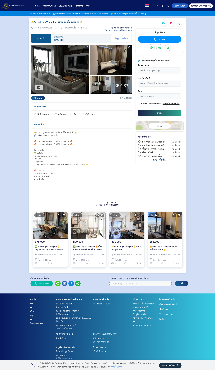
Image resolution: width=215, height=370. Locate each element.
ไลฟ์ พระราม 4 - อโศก (101, 303)
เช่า (31, 307)
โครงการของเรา (36, 323)
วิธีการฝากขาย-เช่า (166, 314)
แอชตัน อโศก (61, 355)
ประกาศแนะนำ (49, 5)
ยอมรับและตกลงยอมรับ (151, 103)
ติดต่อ (88, 5)
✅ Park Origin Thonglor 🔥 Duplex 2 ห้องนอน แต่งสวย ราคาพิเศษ (49, 248)
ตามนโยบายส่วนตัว (171, 103)
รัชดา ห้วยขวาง (99, 347)
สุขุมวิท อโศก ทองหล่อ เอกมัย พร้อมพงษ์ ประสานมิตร (71, 13)
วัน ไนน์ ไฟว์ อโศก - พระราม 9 (67, 310)
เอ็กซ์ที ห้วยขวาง (99, 351)
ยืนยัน (159, 113)
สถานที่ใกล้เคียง (145, 136)
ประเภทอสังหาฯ (66, 5)
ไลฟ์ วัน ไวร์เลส (62, 338)
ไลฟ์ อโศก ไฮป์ (62, 307)
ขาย (31, 303)
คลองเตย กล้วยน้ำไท (102, 299)
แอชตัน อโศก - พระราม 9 (66, 325)
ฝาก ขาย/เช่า (180, 5)
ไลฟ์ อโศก (60, 321)
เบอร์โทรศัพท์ (144, 78)
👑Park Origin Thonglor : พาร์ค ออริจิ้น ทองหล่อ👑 (163, 248)
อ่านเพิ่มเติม (39, 179)
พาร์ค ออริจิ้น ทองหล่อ (100, 13)
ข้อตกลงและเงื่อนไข (167, 299)
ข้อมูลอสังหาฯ (40, 106)
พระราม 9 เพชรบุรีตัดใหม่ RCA (69, 299)
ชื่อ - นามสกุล (144, 65)
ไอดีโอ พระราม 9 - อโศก (65, 314)
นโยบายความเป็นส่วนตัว (168, 304)
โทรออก (159, 39)
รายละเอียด (39, 124)
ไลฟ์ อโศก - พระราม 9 (64, 303)
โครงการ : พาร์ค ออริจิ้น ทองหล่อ (119, 30)
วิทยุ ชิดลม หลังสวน (64, 333)
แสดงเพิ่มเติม (159, 159)
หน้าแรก (37, 5)
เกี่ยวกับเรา (163, 309)
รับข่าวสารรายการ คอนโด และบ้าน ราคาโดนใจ (129, 278)
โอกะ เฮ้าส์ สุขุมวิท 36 (64, 351)
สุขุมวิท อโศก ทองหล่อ (65, 347)
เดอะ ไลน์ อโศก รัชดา (64, 328)
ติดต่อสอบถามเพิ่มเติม (39, 278)
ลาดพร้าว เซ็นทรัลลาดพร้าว (105, 333)
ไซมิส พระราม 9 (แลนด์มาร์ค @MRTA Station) (74, 318)
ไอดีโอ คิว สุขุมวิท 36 (64, 358)
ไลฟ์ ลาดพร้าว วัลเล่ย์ (101, 341)
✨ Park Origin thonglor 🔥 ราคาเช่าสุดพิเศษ (126, 248)
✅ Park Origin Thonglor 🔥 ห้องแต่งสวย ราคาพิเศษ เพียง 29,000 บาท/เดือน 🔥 (87, 248)
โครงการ (79, 5)
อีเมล (140, 91)
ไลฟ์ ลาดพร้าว (98, 338)
